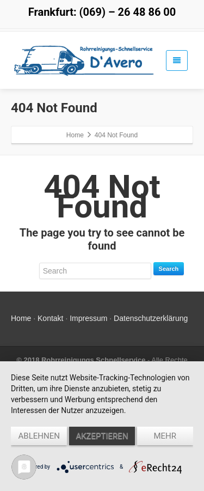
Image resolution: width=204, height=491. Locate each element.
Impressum (88, 318)
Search (169, 268)
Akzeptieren (102, 436)
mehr (165, 436)
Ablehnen (39, 436)
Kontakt (50, 318)
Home (21, 318)
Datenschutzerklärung (151, 318)
